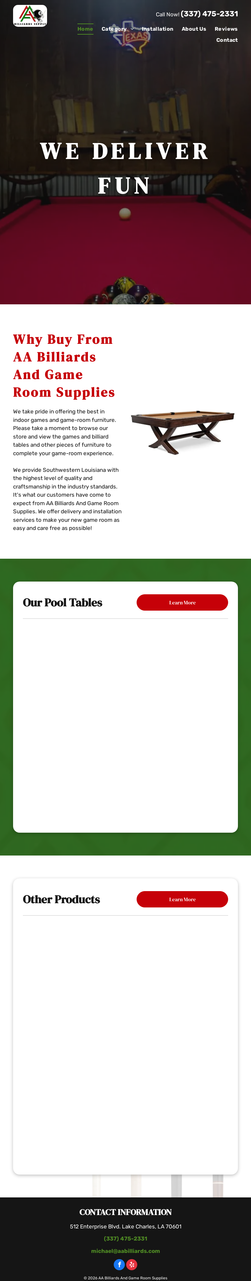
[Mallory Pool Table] (125, 657)
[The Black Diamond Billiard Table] (125, 784)
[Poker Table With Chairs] (125, 962)
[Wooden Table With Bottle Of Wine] (125, 1041)
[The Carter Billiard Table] (125, 721)
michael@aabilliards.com (125, 1251)
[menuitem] (81, 29)
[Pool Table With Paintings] (125, 1121)
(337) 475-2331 (209, 13)
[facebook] (119, 1265)
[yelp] (131, 1265)
